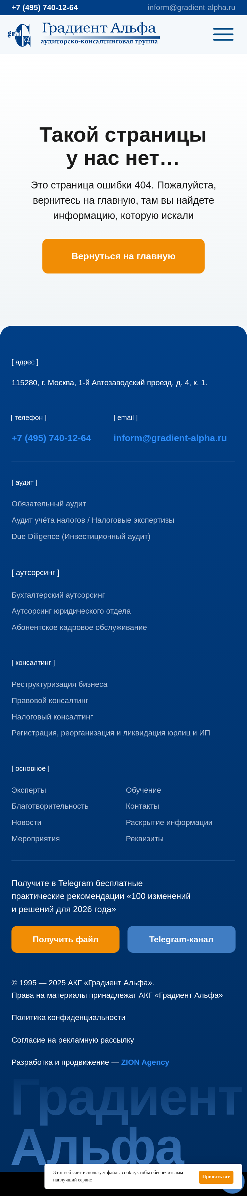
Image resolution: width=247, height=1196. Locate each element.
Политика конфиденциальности (68, 1017)
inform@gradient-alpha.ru (191, 7)
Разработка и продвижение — (90, 1062)
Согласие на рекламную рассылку (72, 1040)
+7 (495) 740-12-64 (44, 7)
